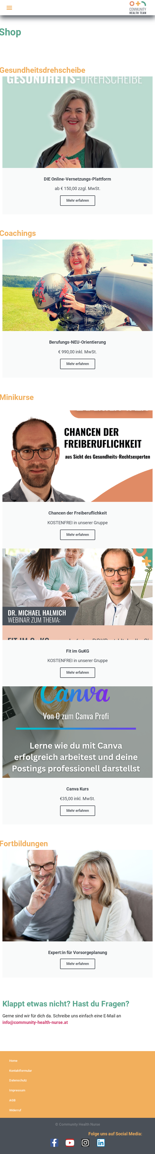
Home (13, 1061)
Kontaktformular (20, 1070)
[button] (9, 7)
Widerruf (15, 1110)
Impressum (17, 1090)
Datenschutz (18, 1080)
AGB (12, 1100)
